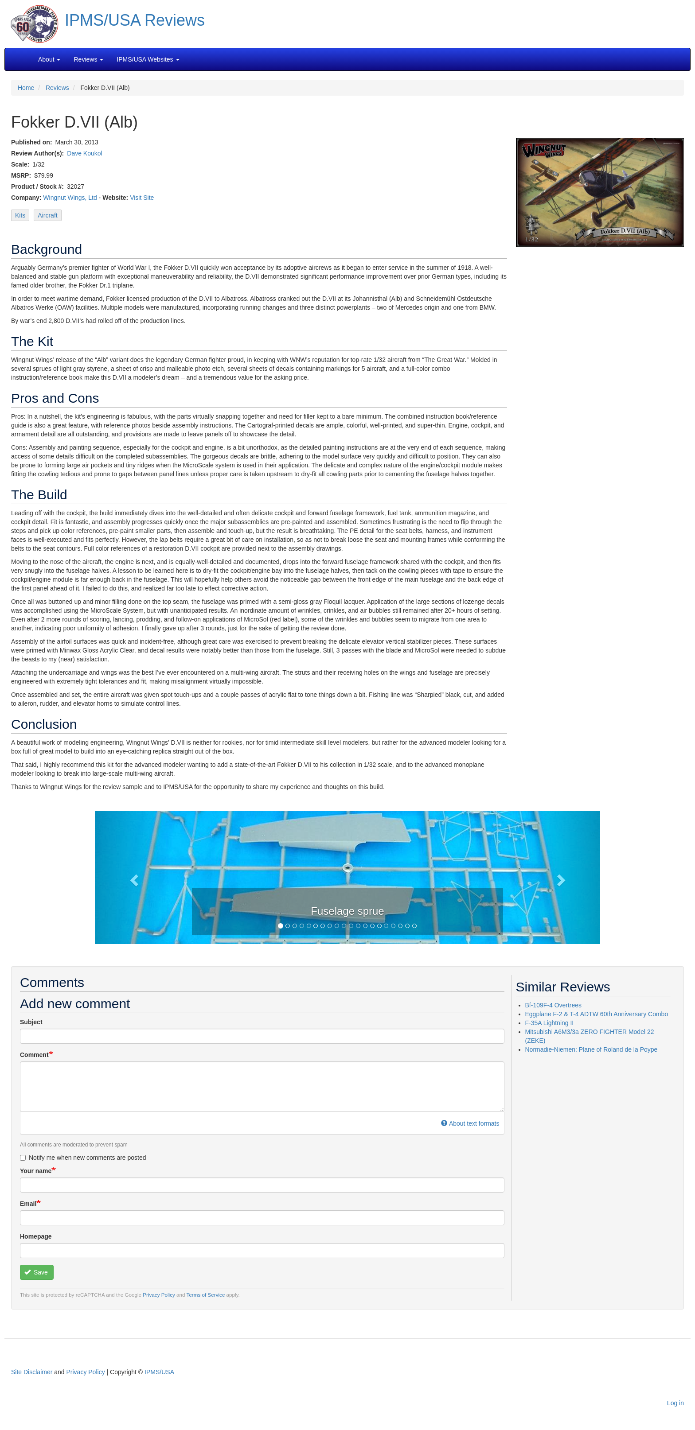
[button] (347, 876)
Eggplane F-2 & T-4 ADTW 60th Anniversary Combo (596, 1014)
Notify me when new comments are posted (83, 1157)
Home (26, 87)
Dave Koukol (84, 153)
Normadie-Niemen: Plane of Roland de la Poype (591, 1049)
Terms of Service (206, 1295)
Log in (675, 1403)
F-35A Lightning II (549, 1022)
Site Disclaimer (31, 1372)
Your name (35, 1170)
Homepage (36, 1236)
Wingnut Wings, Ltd (70, 197)
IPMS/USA (159, 1372)
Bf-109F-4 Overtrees (553, 1005)
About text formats (470, 1123)
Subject (31, 1022)
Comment (34, 1054)
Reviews (57, 87)
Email (28, 1203)
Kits (20, 215)
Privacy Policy (159, 1295)
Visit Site (142, 197)
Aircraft (47, 215)
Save (36, 1272)
